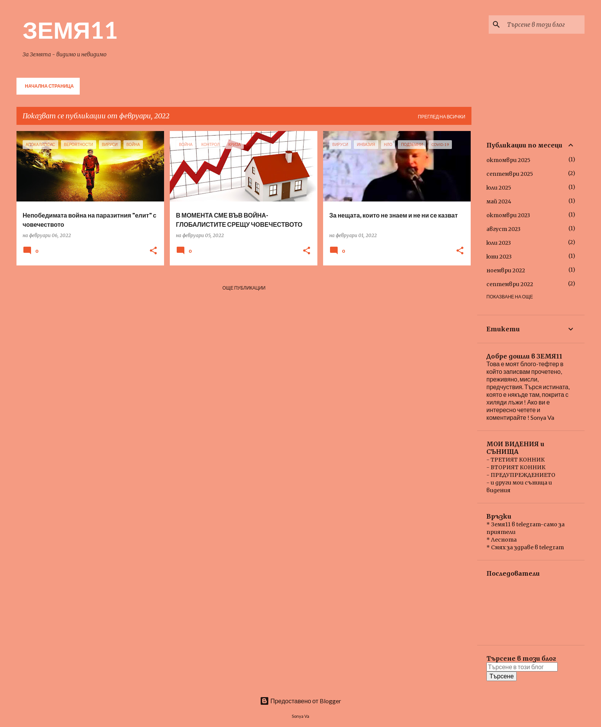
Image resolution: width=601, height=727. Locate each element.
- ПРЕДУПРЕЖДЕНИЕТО (520, 475)
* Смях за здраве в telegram (525, 547)
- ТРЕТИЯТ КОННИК (515, 459)
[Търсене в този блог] (544, 24)
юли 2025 (498, 187)
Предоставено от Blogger (300, 700)
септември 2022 (509, 284)
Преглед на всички (441, 117)
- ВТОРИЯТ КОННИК (515, 467)
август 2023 (503, 229)
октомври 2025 (508, 160)
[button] (153, 251)
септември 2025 (509, 173)
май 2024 (498, 201)
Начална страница (49, 86)
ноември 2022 (505, 270)
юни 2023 (499, 256)
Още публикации (243, 288)
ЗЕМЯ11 (70, 29)
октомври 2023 (508, 215)
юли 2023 (498, 242)
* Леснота (501, 539)
